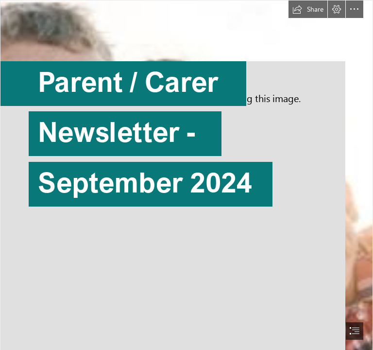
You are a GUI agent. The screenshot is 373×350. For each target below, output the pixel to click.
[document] (186, 175)
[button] (307, 9)
